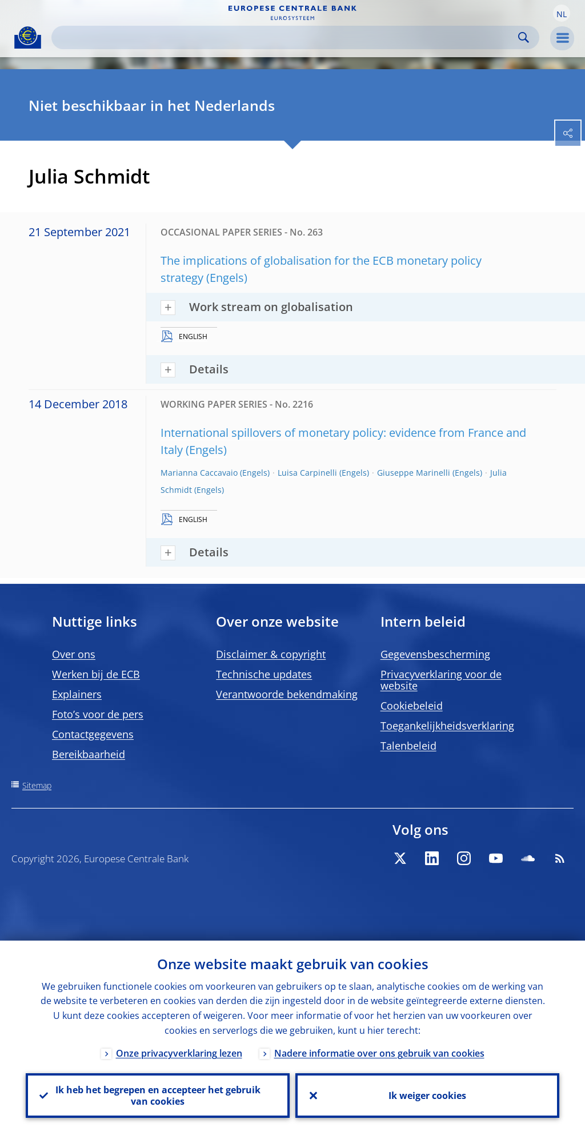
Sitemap (36, 785)
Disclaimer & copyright (271, 654)
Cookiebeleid (411, 705)
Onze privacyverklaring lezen (179, 1053)
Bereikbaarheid (88, 754)
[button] (561, 13)
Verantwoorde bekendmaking (287, 694)
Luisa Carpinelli (307, 472)
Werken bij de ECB (96, 674)
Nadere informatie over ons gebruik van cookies (379, 1053)
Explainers (77, 694)
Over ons (73, 654)
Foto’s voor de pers (97, 714)
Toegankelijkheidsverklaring (447, 725)
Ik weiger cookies (427, 1095)
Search (523, 37)
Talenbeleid (408, 745)
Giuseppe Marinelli (413, 472)
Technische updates (264, 674)
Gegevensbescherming (435, 654)
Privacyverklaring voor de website (441, 679)
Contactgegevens (93, 734)
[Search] (286, 37)
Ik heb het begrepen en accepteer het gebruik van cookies (158, 1096)
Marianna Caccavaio (199, 472)
